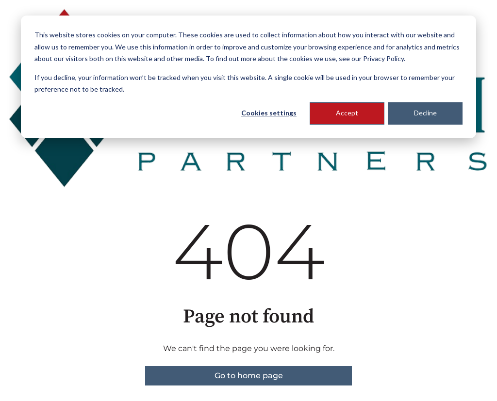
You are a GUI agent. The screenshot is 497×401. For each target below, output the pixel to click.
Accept (347, 113)
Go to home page (249, 375)
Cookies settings (269, 113)
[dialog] (248, 77)
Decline (425, 113)
